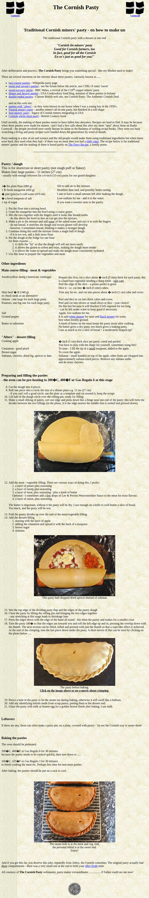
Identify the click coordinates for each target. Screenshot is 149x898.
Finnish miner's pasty (21, 109)
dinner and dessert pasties (23, 93)
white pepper (76, 316)
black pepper (107, 316)
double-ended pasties (21, 96)
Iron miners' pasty (19, 112)
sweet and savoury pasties (24, 86)
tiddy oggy (93, 141)
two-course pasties (19, 82)
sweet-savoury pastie (21, 90)
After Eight (91, 866)
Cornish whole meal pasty (24, 116)
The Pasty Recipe (78, 144)
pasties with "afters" (20, 106)
